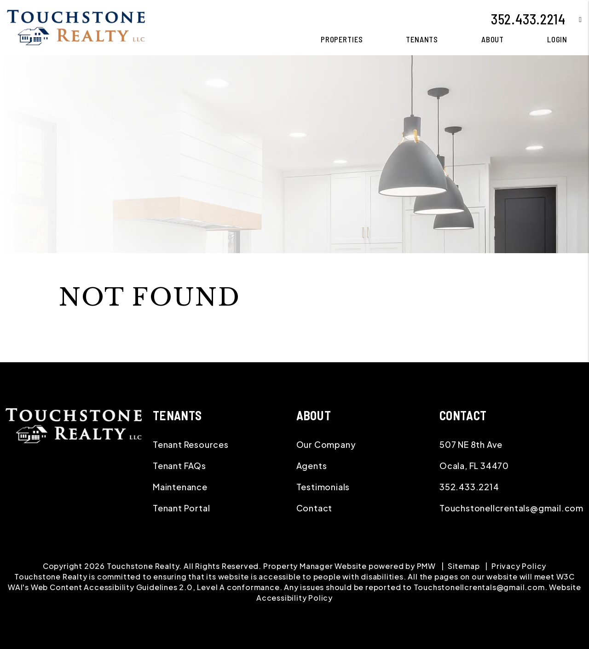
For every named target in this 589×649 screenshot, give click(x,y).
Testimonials (323, 486)
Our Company (326, 444)
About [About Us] (492, 39)
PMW (426, 566)
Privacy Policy (518, 566)
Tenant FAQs (179, 465)
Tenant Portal (181, 508)
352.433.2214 (528, 19)
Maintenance (180, 486)
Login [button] (557, 39)
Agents (311, 465)
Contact (314, 508)
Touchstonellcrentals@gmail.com (511, 508)
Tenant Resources (191, 444)
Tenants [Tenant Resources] (422, 39)
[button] (573, 19)
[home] (76, 26)
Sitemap (464, 566)
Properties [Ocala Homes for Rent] (342, 39)
